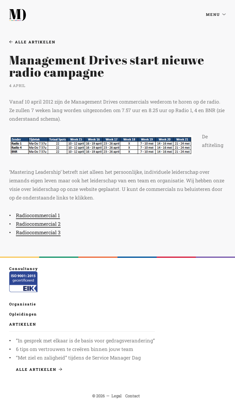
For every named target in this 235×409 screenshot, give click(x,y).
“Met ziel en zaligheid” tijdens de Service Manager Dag (78, 357)
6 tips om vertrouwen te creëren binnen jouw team (74, 349)
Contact (132, 396)
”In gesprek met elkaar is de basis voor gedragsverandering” (85, 340)
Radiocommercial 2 (38, 224)
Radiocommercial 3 (38, 232)
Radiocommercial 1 (38, 215)
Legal (116, 396)
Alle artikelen (32, 42)
